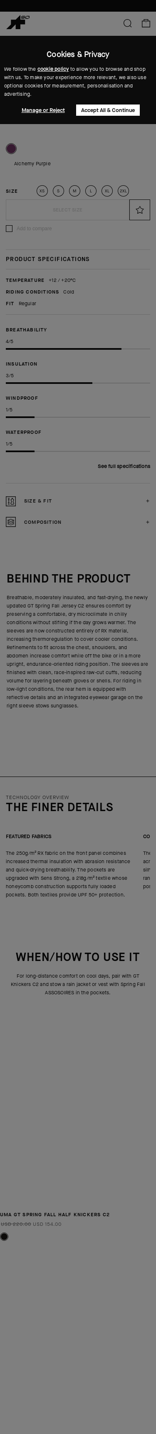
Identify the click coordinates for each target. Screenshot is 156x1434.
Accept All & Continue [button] (108, 110)
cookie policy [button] (53, 69)
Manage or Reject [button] (43, 110)
